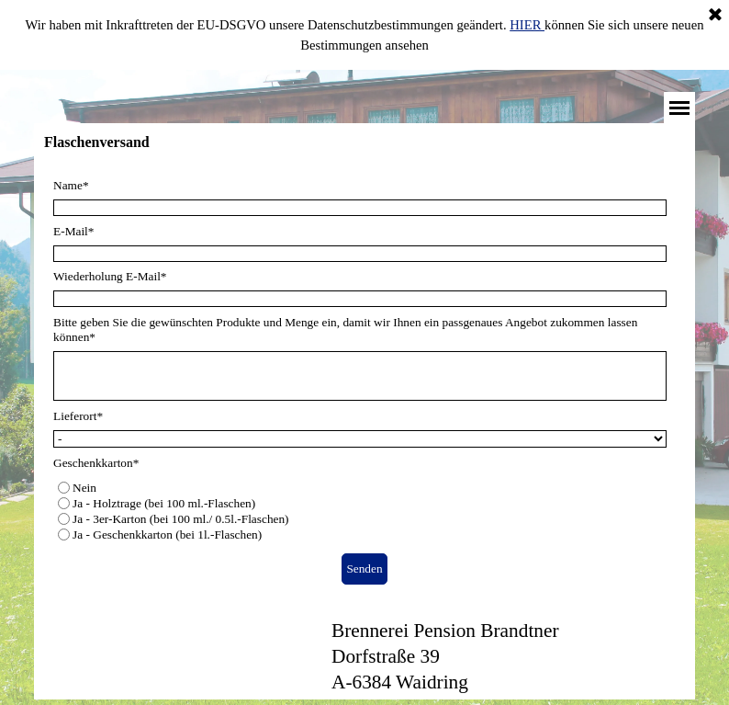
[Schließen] (715, 16)
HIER (527, 24)
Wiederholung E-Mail (109, 276)
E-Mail (73, 231)
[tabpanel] (495, 656)
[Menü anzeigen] (679, 107)
